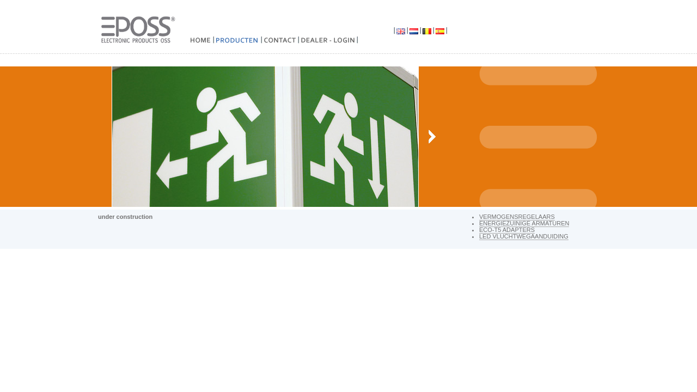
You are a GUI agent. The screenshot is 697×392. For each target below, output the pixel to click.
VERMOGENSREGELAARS (517, 216)
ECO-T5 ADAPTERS (507, 229)
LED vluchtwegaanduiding (523, 236)
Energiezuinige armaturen (524, 223)
